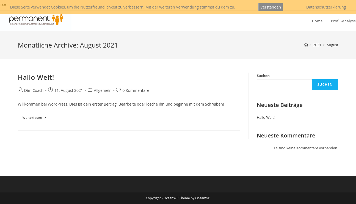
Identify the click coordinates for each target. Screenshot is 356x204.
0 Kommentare (135, 90)
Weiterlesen (37, 118)
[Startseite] (306, 44)
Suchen (263, 75)
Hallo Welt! (36, 77)
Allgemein (103, 90)
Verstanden (270, 7)
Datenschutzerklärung (326, 7)
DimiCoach (34, 90)
